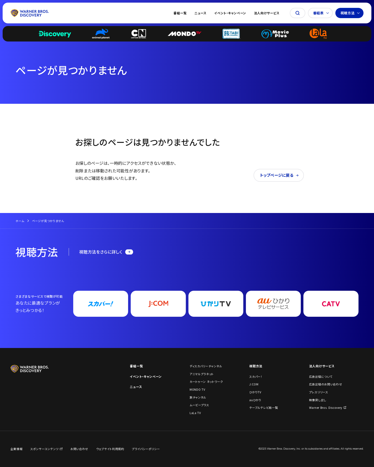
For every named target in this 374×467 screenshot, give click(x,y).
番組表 (321, 12)
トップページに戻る (279, 175)
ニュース (200, 13)
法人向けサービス (267, 13)
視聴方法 (350, 12)
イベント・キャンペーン (230, 13)
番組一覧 (180, 13)
